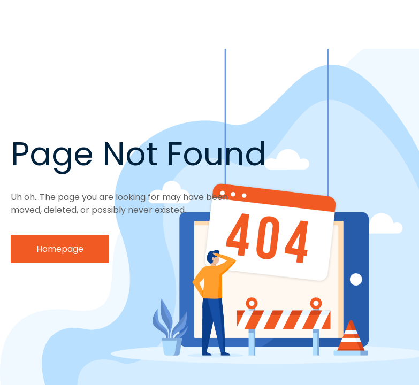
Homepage (59, 249)
